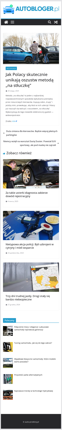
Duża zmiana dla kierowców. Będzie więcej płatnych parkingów (30, 133)
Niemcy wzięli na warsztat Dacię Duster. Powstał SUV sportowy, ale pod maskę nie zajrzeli (31, 143)
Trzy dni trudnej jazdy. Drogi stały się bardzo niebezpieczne (28, 297)
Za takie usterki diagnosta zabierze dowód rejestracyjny (27, 194)
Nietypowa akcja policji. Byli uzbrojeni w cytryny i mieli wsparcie (30, 246)
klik (13, 121)
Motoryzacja (11, 68)
